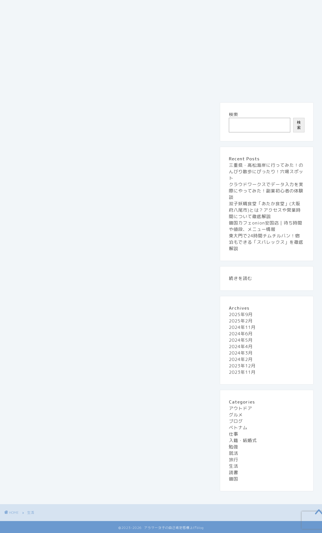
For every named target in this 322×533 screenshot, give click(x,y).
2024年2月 (241, 359)
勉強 (233, 447)
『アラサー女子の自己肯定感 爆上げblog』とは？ (62, 7)
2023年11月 (242, 372)
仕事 (233, 434)
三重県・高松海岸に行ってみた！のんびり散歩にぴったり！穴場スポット (266, 171)
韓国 (233, 479)
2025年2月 (241, 321)
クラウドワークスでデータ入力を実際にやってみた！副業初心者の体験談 (266, 190)
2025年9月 (241, 314)
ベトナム (238, 428)
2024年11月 (242, 327)
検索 (233, 114)
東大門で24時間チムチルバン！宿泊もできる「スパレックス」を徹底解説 (266, 242)
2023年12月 (242, 366)
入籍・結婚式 (243, 440)
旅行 (257, 7)
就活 (233, 453)
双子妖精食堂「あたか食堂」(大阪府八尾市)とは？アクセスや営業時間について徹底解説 (265, 210)
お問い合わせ (139, 7)
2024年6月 (241, 334)
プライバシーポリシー (189, 7)
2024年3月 (241, 353)
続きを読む (240, 278)
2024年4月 (241, 346)
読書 (233, 472)
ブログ (236, 421)
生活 (17, 19)
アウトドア (240, 408)
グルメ (231, 7)
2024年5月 (241, 340)
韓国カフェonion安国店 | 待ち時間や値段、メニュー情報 (265, 226)
